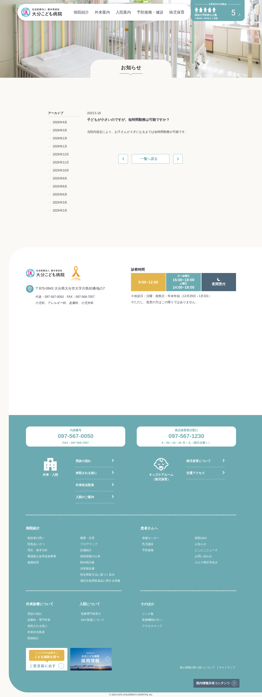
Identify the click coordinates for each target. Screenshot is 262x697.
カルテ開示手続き (206, 562)
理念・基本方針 (37, 550)
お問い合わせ (203, 556)
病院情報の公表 (90, 556)
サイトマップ (227, 667)
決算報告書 (87, 568)
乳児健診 (148, 544)
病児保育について (198, 461)
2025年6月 (60, 194)
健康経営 (33, 562)
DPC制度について (92, 619)
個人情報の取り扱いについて (197, 667)
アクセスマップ (152, 626)
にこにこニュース (206, 550)
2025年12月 (61, 154)
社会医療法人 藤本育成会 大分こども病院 (41, 12)
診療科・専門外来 (38, 619)
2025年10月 (61, 170)
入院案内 (123, 12)
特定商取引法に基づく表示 (97, 574)
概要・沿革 (87, 538)
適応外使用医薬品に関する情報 (100, 580)
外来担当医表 (85, 485)
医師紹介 (33, 638)
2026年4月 (60, 122)
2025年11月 (61, 162)
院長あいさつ (36, 544)
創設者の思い (36, 538)
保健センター (150, 538)
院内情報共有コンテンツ (213, 683)
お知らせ (200, 544)
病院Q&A (201, 538)
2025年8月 (60, 186)
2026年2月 (60, 138)
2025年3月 (60, 202)
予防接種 (148, 550)
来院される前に (86, 473)
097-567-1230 (186, 436)
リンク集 (148, 613)
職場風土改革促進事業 (41, 556)
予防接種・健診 (150, 12)
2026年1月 (60, 146)
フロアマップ (88, 544)
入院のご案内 (85, 497)
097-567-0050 (54, 296)
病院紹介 (81, 12)
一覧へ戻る (149, 159)
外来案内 (102, 12)
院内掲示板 (87, 562)
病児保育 (176, 12)
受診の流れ (83, 461)
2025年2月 (60, 210)
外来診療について (39, 604)
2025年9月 (60, 178)
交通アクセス (195, 473)
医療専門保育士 (91, 613)
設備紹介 (86, 550)
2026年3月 (60, 130)
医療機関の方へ (152, 619)
